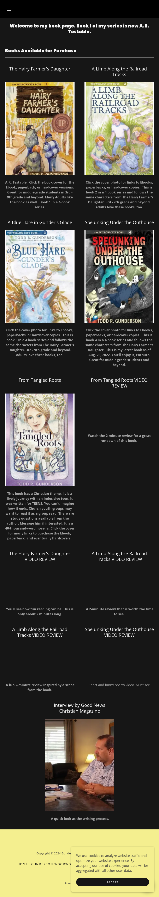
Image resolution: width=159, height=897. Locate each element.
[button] (9, 9)
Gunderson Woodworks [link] (54, 864)
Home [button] (23, 864)
